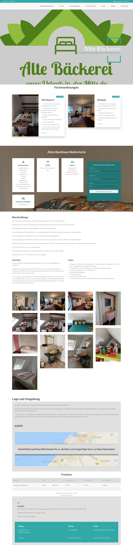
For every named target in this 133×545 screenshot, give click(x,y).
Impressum (21, 538)
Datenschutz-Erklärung (74, 538)
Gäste (91, 179)
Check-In (91, 164)
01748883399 (73, 530)
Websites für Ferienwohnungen (101, 538)
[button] (46, 6)
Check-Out (92, 172)
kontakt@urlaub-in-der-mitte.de (121, 1)
